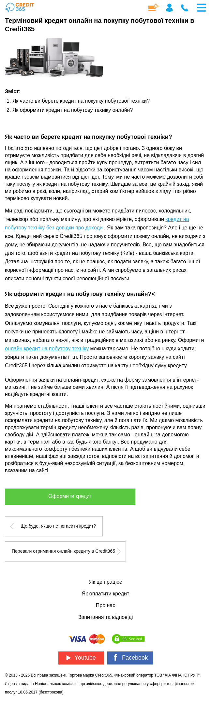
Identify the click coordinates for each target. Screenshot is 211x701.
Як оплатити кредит (105, 593)
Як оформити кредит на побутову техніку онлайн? (72, 110)
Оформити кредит (70, 496)
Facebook (130, 657)
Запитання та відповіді (105, 617)
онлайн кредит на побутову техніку (47, 348)
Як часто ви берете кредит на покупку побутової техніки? (81, 101)
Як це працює (105, 582)
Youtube (81, 657)
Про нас (105, 605)
